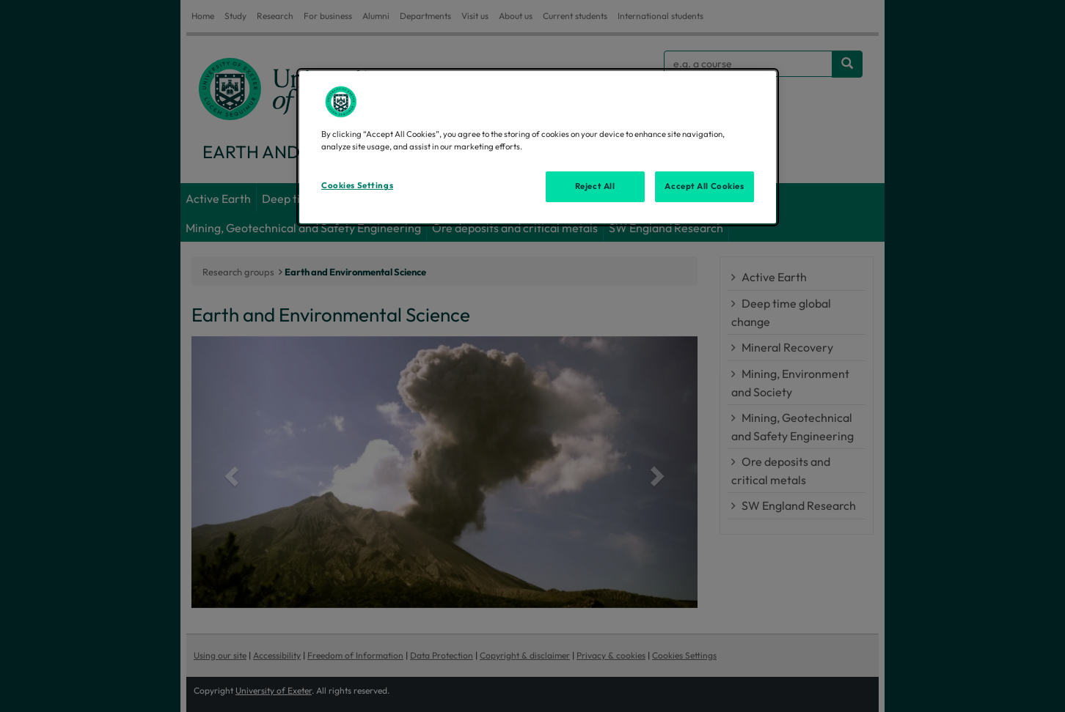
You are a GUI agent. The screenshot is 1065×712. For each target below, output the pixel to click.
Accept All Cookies (704, 186)
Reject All (595, 186)
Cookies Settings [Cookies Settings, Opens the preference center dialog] (357, 185)
